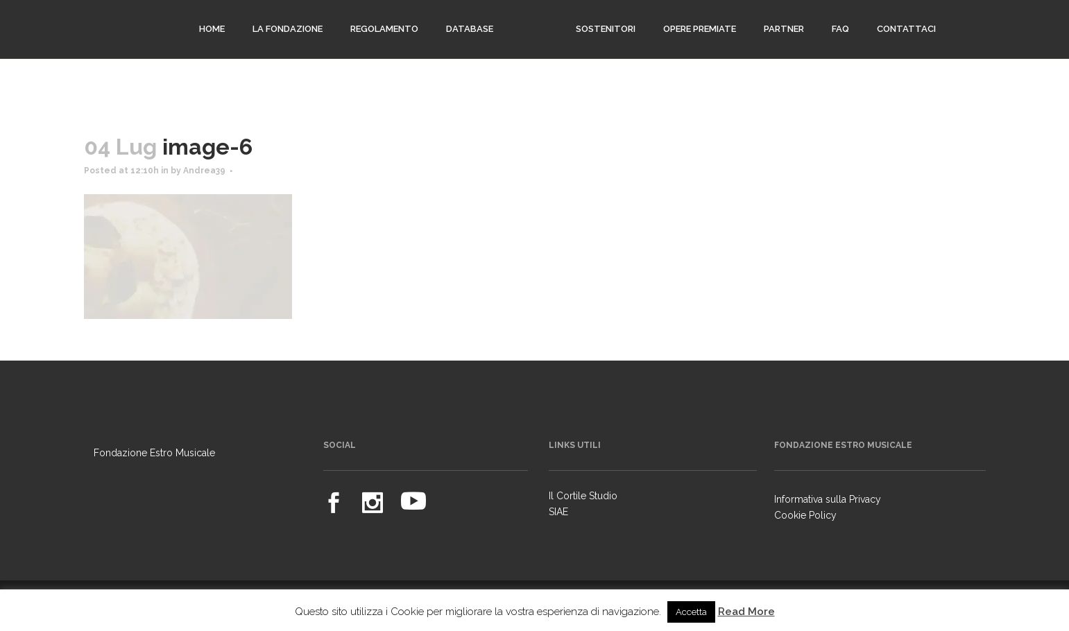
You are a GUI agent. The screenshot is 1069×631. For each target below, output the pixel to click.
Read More (746, 611)
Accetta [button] (691, 612)
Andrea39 (204, 170)
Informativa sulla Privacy (827, 499)
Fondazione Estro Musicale (154, 452)
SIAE (558, 511)
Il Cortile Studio (583, 495)
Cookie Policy (805, 515)
